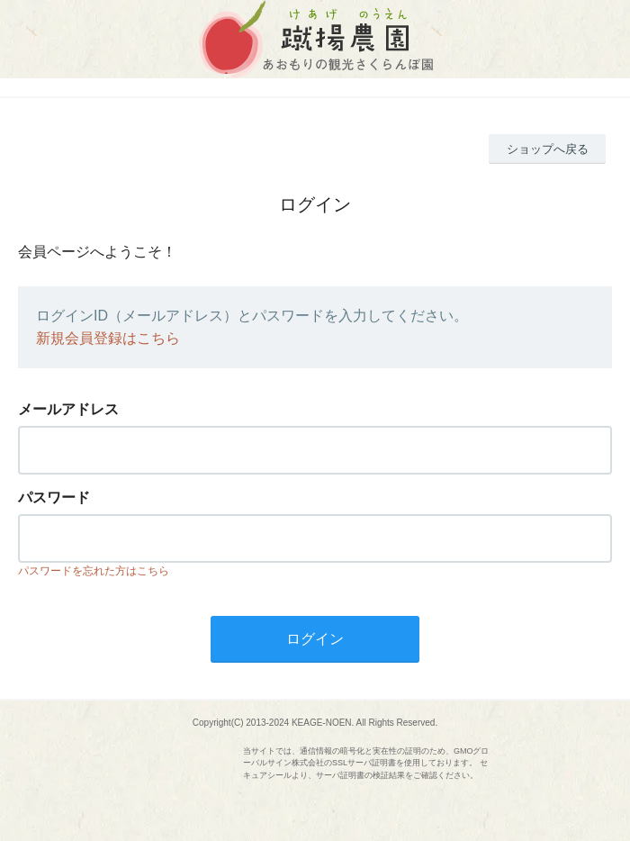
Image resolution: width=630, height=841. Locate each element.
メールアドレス (68, 409)
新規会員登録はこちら (108, 338)
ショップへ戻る (548, 149)
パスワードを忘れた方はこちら (93, 571)
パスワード (54, 497)
